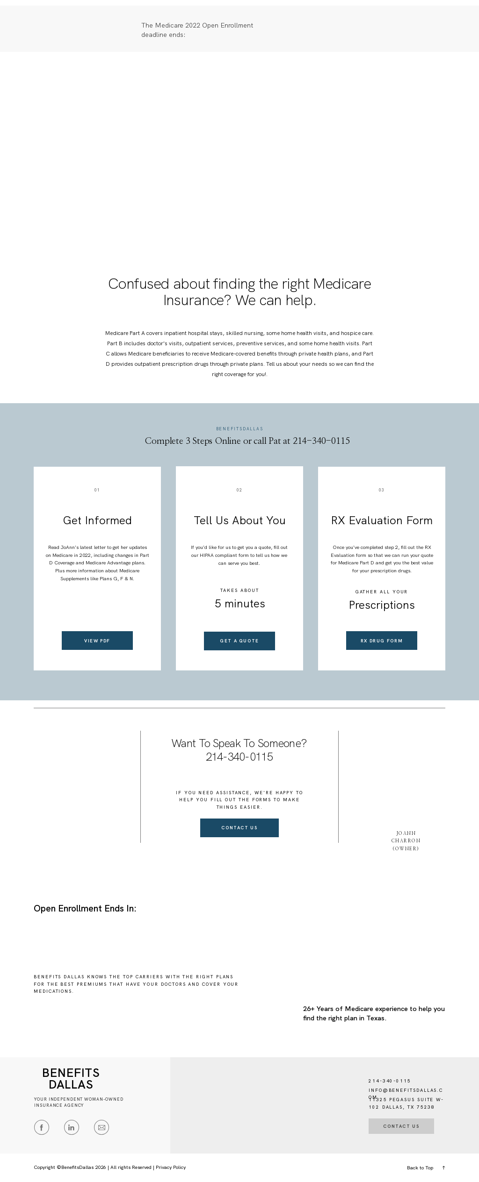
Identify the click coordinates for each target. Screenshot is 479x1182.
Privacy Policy (171, 1167)
